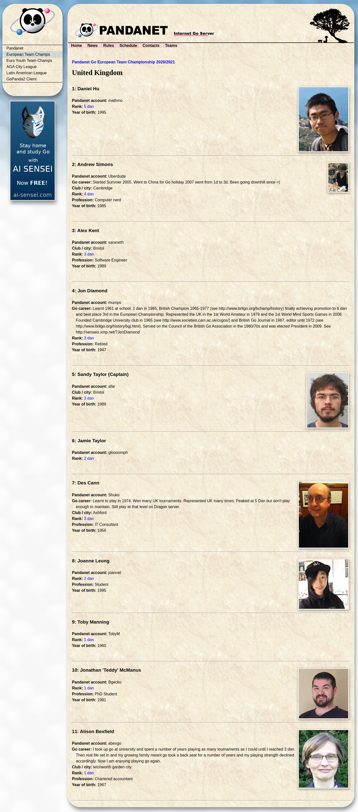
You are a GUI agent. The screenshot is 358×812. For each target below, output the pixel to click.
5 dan (89, 106)
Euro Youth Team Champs (29, 60)
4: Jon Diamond (89, 290)
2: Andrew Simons (92, 164)
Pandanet (14, 48)
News (92, 45)
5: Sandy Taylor (89, 374)
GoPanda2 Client (21, 79)
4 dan (89, 194)
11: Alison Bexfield (93, 731)
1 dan (89, 640)
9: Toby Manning (90, 622)
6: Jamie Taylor (89, 440)
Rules (108, 45)
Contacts (151, 45)
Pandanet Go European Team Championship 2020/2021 (123, 62)
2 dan (89, 458)
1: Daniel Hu (85, 88)
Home (76, 45)
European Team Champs (28, 54)
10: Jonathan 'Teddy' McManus (106, 670)
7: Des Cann (85, 482)
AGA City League (21, 67)
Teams (171, 45)
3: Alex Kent (85, 230)
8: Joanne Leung (90, 560)
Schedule (128, 45)
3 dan (89, 254)
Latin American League (26, 73)
